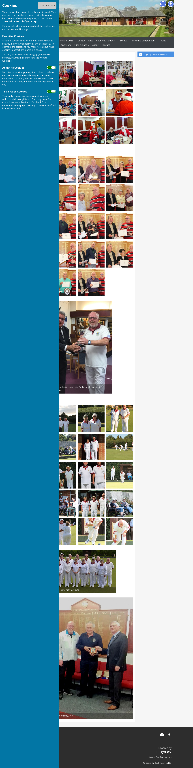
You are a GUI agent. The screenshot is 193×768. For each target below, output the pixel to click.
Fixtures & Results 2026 (61, 40)
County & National (105, 40)
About (95, 44)
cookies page (22, 29)
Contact (106, 44)
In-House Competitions (144, 40)
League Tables (85, 40)
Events (123, 40)
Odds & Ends (80, 44)
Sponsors (66, 44)
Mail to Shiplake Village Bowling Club (162, 734)
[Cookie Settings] (163, 4)
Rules (163, 40)
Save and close (47, 5)
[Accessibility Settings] (171, 4)
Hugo (164, 751)
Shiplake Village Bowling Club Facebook (169, 734)
